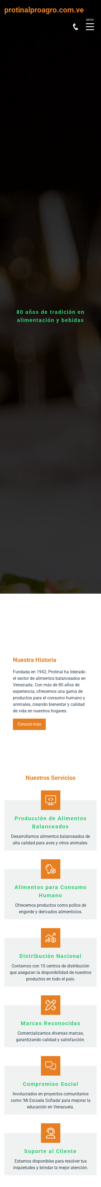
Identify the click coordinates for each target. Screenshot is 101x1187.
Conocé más (29, 724)
